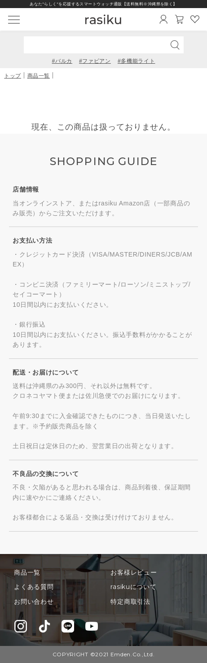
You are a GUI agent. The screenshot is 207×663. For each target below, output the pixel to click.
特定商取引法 (130, 602)
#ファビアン (95, 61)
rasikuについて (133, 587)
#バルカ (62, 61)
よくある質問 (33, 587)
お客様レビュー (133, 572)
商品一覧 (38, 75)
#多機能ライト (136, 61)
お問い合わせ (33, 602)
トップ (12, 75)
